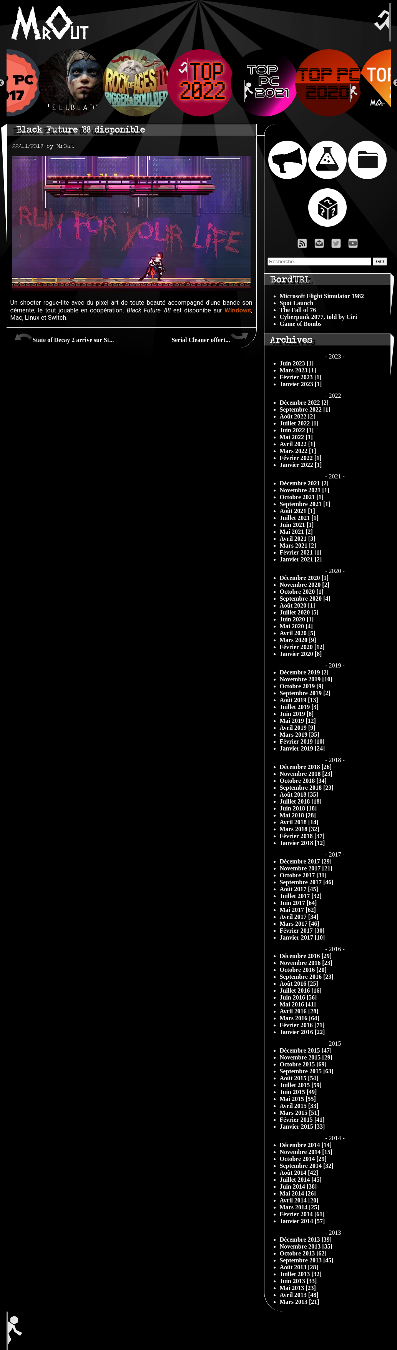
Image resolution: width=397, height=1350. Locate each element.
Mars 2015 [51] (299, 1112)
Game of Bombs (301, 323)
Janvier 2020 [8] (301, 654)
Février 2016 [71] (302, 1025)
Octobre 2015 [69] (303, 1064)
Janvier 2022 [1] (301, 465)
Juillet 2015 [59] (301, 1085)
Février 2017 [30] (302, 930)
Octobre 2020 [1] (302, 591)
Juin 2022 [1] (297, 430)
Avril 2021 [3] (298, 538)
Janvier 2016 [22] (302, 1032)
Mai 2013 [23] (298, 1288)
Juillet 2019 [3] (299, 707)
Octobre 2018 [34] (303, 780)
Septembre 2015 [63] (307, 1071)
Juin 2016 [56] (298, 997)
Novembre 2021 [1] (304, 490)
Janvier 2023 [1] (301, 384)
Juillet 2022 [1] (299, 423)
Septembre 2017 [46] (307, 882)
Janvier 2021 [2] (301, 559)
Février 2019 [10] (302, 741)
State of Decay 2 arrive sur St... (64, 337)
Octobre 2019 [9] (302, 686)
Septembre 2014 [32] (307, 1165)
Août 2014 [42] (299, 1172)
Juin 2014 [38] (298, 1186)
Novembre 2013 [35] (306, 1246)
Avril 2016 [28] (299, 1011)
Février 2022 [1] (301, 458)
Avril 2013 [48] (299, 1295)
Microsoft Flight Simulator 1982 (322, 296)
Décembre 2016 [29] (306, 956)
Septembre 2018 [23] (307, 787)
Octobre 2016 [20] (303, 969)
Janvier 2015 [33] (302, 1126)
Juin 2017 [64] (298, 903)
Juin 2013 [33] (298, 1281)
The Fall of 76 (298, 310)
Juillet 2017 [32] (301, 896)
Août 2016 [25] (299, 983)
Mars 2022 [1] (298, 451)
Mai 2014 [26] (298, 1193)
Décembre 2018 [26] (306, 767)
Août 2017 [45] (299, 889)
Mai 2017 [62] (298, 910)
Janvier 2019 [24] (302, 748)
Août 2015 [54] (299, 1078)
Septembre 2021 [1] (305, 504)
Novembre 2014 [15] (306, 1152)
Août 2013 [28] (299, 1267)
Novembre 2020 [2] (304, 584)
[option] (199, 82)
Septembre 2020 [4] (305, 598)
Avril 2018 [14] (299, 822)
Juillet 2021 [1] (299, 518)
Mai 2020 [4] (296, 626)
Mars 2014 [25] (299, 1207)
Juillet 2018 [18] (301, 801)
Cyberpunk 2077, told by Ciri (318, 317)
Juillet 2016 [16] (301, 990)
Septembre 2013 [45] (307, 1260)
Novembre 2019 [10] (306, 679)
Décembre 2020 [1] (304, 578)
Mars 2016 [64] (299, 1018)
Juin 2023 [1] (297, 363)
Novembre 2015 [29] (306, 1057)
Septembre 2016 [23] (307, 976)
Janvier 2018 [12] (302, 843)
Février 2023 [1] (301, 377)
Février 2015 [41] (302, 1119)
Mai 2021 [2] (296, 531)
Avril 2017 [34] (299, 916)
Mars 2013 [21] (299, 1302)
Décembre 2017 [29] (306, 861)
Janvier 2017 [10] (302, 937)
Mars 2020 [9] (298, 640)
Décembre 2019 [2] (304, 672)
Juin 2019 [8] (297, 714)
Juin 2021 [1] (297, 524)
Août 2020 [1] (297, 605)
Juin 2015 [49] (298, 1092)
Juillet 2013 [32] (301, 1274)
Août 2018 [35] (299, 794)
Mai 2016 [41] (298, 1004)
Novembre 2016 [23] (306, 963)
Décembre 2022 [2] (304, 402)
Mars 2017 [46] (299, 923)
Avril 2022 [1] (298, 444)
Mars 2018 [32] (299, 829)
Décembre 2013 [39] (306, 1239)
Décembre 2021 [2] (304, 483)
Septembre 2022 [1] (305, 409)
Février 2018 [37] (302, 836)
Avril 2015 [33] (299, 1106)
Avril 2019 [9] (298, 727)
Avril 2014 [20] (299, 1200)
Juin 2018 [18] (298, 808)
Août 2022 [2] (297, 416)
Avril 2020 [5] (298, 633)
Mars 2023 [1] (298, 370)
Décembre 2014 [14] (306, 1145)
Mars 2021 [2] (298, 545)
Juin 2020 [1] (297, 619)
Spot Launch (297, 303)
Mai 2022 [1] (296, 437)
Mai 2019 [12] (298, 720)
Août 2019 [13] (299, 700)
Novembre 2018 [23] (306, 773)
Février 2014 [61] (302, 1214)
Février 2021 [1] (301, 552)
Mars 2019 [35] (299, 734)
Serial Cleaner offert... (209, 337)
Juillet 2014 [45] (301, 1179)
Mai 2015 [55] (298, 1099)
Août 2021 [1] (297, 511)
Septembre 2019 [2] (305, 693)
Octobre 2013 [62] (303, 1253)
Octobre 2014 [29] (303, 1159)
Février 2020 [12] (302, 647)
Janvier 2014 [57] (302, 1221)
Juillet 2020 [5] (299, 612)
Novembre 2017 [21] (306, 868)
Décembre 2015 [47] (306, 1050)
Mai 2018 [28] (298, 815)
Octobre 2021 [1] (302, 497)
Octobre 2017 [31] (303, 875)
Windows (237, 310)
